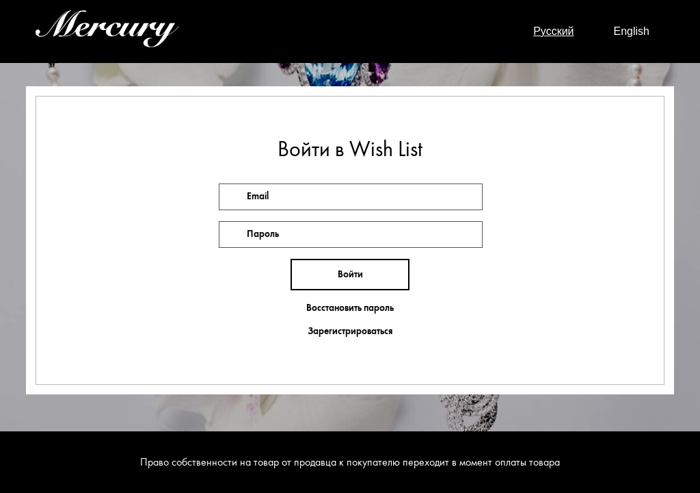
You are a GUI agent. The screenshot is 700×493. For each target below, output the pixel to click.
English (631, 31)
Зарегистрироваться (350, 331)
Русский (553, 31)
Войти (350, 274)
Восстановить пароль (350, 308)
